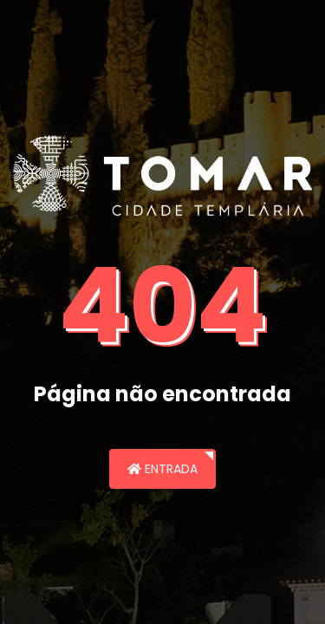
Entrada (162, 469)
